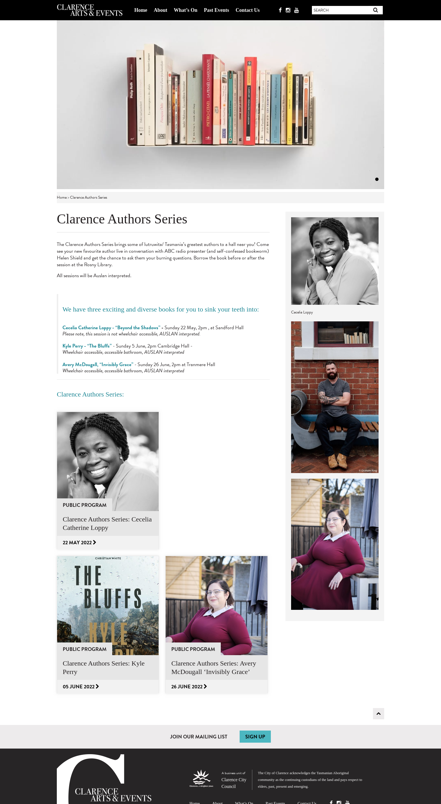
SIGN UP (255, 736)
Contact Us (248, 10)
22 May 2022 (79, 542)
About (160, 10)
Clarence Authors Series (88, 197)
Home (140, 10)
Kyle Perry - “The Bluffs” (87, 346)
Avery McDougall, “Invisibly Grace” (97, 364)
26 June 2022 (189, 686)
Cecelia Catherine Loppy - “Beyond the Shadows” (111, 327)
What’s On (185, 10)
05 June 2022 (81, 686)
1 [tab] (377, 179)
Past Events (216, 10)
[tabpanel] (220, 104)
